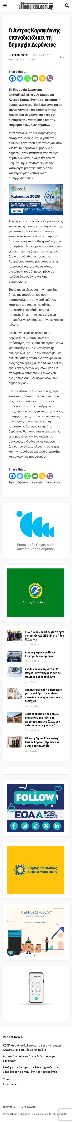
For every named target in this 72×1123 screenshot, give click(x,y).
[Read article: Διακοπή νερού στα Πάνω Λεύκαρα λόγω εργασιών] (14, 656)
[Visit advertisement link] (36, 199)
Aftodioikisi (20, 55)
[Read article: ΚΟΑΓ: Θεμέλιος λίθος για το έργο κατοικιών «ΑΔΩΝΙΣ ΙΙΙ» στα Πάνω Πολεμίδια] (14, 635)
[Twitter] (20, 78)
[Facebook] (12, 78)
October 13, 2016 (42, 55)
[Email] (34, 78)
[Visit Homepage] (36, 6)
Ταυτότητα (10, 1079)
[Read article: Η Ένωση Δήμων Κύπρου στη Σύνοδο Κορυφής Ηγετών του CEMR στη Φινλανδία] (14, 742)
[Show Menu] (5, 6)
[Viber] (49, 78)
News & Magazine (20, 1114)
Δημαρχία (37, 482)
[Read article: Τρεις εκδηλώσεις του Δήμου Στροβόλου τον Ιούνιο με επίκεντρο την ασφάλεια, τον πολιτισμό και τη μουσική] (14, 717)
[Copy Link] (42, 78)
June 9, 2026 (32, 644)
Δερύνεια (22, 482)
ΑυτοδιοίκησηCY (58, 1114)
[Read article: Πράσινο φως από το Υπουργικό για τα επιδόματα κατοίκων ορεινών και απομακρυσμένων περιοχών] (14, 693)
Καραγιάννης (53, 482)
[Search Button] (67, 6)
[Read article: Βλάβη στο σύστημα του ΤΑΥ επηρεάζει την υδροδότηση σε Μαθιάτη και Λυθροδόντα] (14, 672)
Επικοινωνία (11, 1084)
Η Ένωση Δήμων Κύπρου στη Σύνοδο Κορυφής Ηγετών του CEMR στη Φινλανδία (42, 742)
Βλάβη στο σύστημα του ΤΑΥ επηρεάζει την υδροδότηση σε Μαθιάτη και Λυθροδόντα (43, 673)
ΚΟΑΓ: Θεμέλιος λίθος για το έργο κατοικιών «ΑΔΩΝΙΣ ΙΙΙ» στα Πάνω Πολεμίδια (44, 635)
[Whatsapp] (27, 78)
